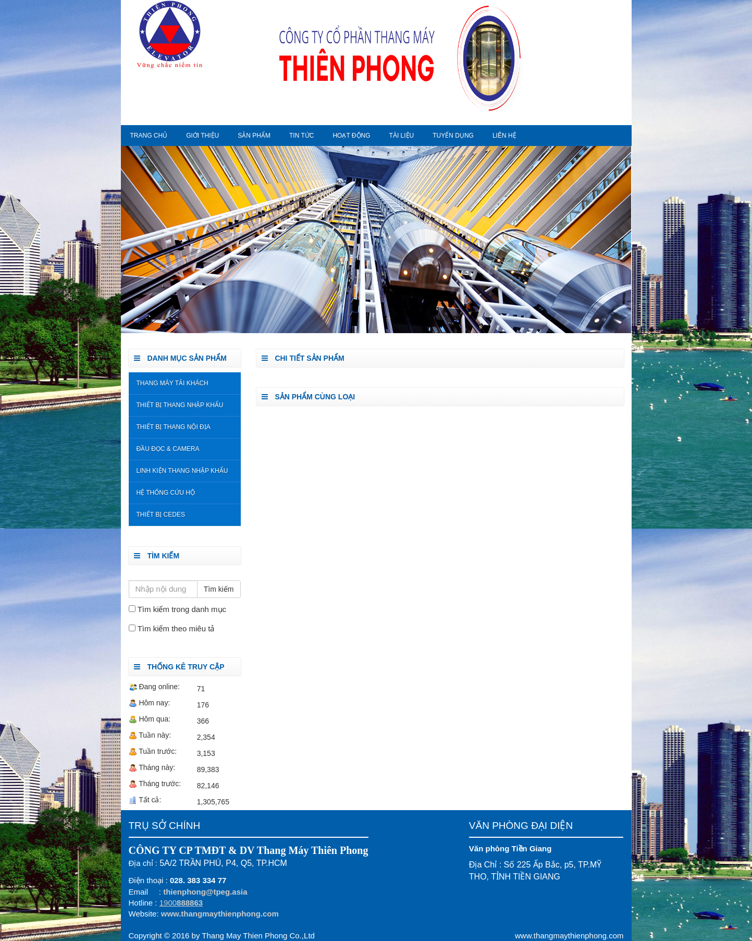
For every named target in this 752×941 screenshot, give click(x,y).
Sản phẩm (254, 135)
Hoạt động (351, 135)
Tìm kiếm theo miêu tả (176, 628)
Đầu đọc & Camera (168, 449)
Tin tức (301, 135)
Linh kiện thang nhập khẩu (182, 470)
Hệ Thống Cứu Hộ (166, 492)
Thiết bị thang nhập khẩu (180, 405)
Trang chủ (149, 135)
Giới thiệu (202, 135)
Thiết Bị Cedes (161, 514)
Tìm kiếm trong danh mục (182, 609)
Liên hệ (504, 135)
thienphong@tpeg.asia (205, 891)
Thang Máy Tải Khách (172, 383)
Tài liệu (401, 135)
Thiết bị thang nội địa (174, 427)
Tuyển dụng (453, 135)
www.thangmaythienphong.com (220, 913)
